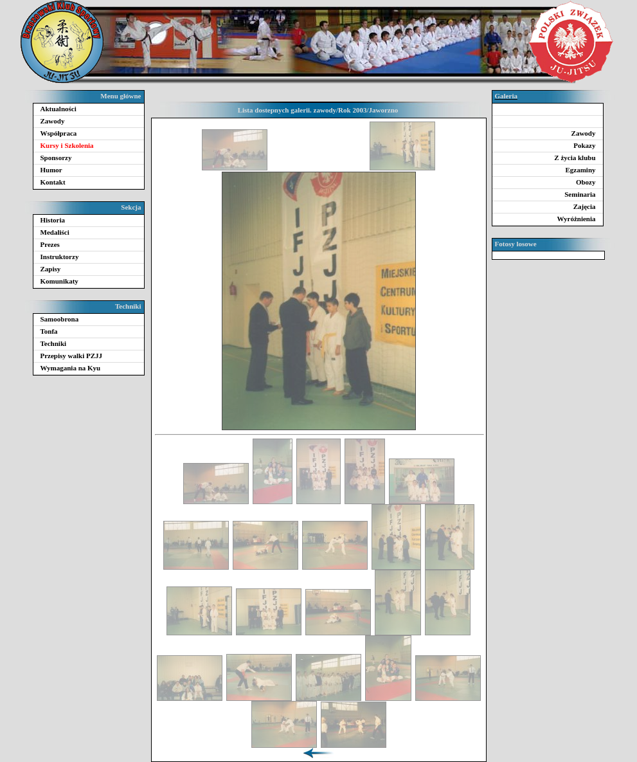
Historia (53, 220)
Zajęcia (584, 206)
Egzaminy (580, 170)
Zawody (52, 121)
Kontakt (53, 182)
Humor (51, 170)
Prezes (50, 244)
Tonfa (49, 331)
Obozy (586, 182)
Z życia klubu (574, 157)
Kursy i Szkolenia (67, 145)
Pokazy (584, 145)
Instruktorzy (59, 256)
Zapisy (50, 269)
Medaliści (54, 232)
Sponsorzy (56, 157)
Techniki (53, 343)
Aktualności (58, 109)
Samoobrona (59, 319)
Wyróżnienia (576, 218)
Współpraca (58, 133)
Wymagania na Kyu (70, 368)
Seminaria (579, 194)
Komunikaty (59, 281)
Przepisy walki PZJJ (71, 355)
